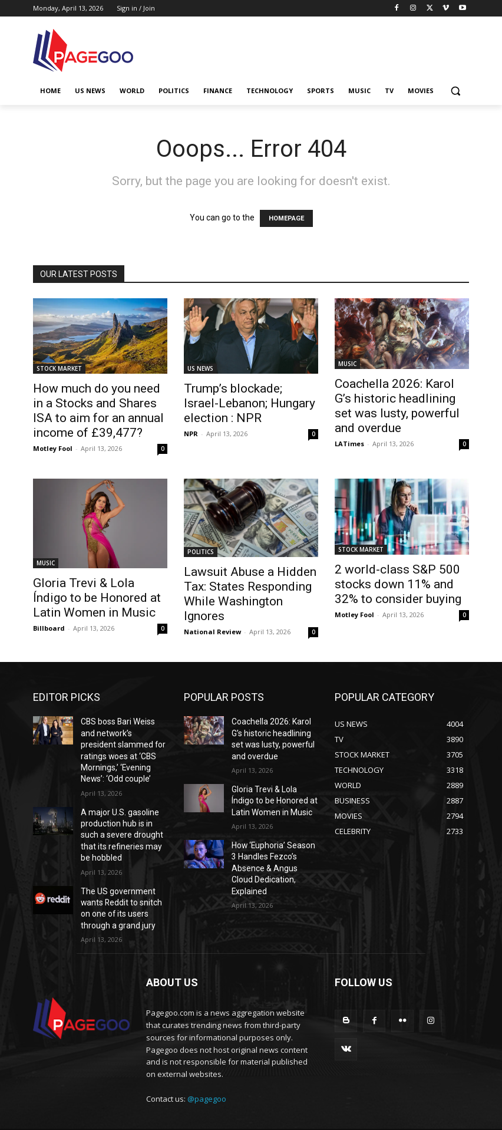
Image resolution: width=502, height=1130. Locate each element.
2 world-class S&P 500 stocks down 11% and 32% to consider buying (398, 584)
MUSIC (347, 364)
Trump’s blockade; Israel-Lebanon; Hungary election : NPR (249, 403)
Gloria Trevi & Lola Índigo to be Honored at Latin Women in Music (97, 598)
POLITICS (200, 552)
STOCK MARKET (59, 368)
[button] (455, 91)
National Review (212, 631)
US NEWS (200, 368)
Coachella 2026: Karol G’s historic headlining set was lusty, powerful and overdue (397, 406)
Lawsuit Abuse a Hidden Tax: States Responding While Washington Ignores (250, 594)
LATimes (349, 443)
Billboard (49, 628)
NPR (191, 433)
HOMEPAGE (286, 218)
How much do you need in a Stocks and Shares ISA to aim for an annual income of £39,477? (98, 410)
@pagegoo (206, 1065)
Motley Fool (52, 448)
